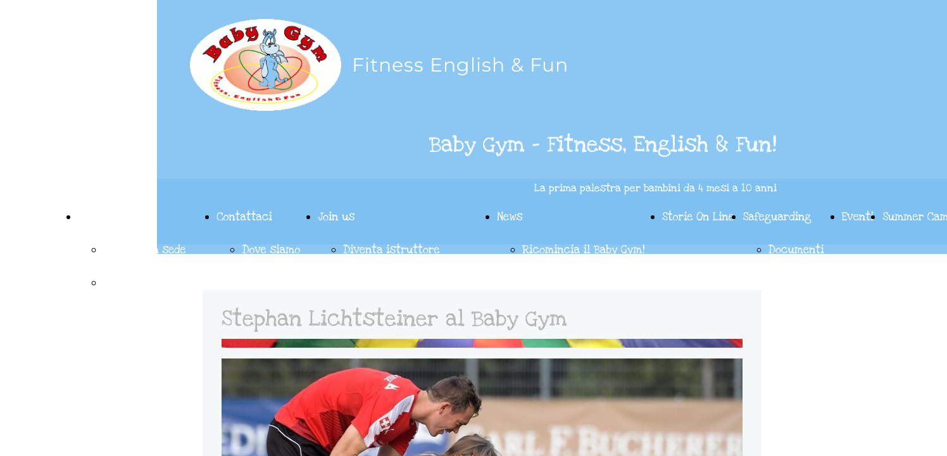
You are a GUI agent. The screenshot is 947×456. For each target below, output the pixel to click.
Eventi (858, 217)
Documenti (796, 250)
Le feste (99, 217)
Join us (336, 217)
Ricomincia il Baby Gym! (583, 250)
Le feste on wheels (151, 283)
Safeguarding (777, 217)
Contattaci (244, 217)
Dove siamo (271, 250)
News (510, 217)
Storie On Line (698, 217)
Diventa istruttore (391, 250)
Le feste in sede (144, 250)
